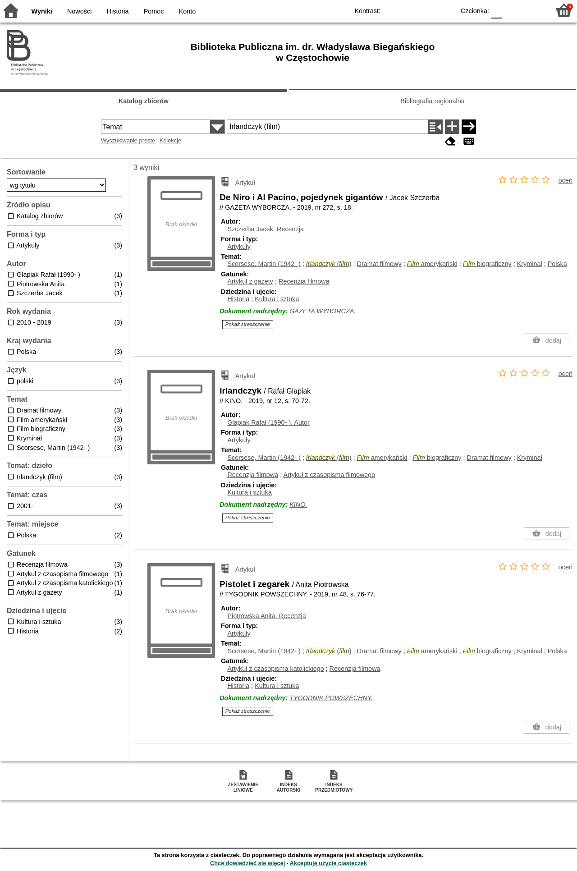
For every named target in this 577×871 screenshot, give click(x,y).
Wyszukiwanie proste (128, 140)
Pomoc (154, 11)
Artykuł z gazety (250, 281)
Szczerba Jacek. (265, 229)
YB (427, 10)
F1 (512, 10)
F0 (496, 10)
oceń (565, 180)
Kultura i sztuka (277, 299)
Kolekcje (170, 140)
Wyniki (42, 11)
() (329, 263)
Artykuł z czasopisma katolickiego (275, 668)
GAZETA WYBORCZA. (322, 311)
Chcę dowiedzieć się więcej (247, 863)
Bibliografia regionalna (432, 101)
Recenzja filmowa (304, 281)
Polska (557, 263)
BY (445, 10)
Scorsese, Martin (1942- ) (263, 263)
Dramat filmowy (379, 263)
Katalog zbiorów (144, 101)
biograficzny (487, 263)
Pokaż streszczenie (247, 324)
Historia (118, 11)
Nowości (79, 11)
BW (409, 10)
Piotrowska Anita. (266, 615)
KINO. (298, 504)
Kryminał (529, 263)
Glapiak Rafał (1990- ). (268, 422)
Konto (187, 11)
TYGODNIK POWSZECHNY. (331, 697)
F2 (533, 10)
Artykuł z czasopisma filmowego (329, 474)
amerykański (432, 263)
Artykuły (238, 246)
